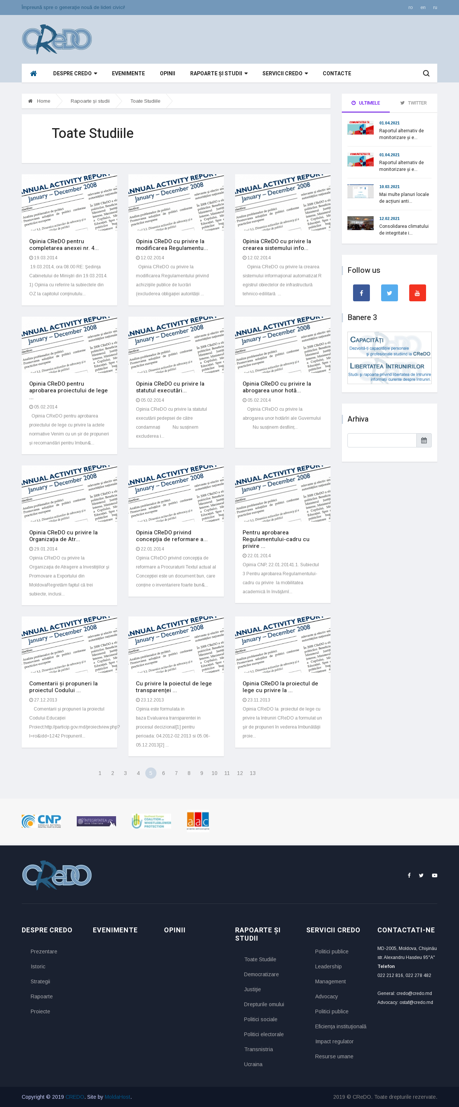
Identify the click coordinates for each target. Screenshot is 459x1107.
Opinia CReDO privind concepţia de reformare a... (172, 535)
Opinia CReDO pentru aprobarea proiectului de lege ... (68, 390)
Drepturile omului (264, 1004)
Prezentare (44, 951)
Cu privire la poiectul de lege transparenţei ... (174, 686)
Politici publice (332, 951)
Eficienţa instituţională (340, 1026)
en (423, 7)
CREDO (75, 1097)
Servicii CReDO (285, 74)
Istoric (38, 966)
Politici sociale (260, 1019)
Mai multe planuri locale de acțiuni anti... (404, 198)
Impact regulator (334, 1041)
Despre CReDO (75, 74)
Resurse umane (334, 1056)
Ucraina (253, 1064)
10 (215, 773)
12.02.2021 (389, 218)
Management (330, 981)
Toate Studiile (145, 101)
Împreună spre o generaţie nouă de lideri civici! (73, 7)
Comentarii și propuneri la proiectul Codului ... (63, 686)
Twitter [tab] (413, 102)
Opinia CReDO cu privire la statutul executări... (170, 387)
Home (39, 101)
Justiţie (252, 989)
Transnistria (258, 1049)
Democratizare (261, 974)
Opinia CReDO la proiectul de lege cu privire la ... (280, 686)
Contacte (337, 74)
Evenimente (128, 74)
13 (253, 773)
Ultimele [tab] (366, 102)
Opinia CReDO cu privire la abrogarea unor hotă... (277, 387)
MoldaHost (117, 1097)
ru (435, 7)
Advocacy (326, 996)
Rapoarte (42, 996)
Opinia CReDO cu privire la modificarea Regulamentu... (172, 244)
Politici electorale (264, 1034)
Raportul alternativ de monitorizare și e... (401, 134)
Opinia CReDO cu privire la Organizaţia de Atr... (63, 535)
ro (410, 7)
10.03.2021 (389, 186)
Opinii (167, 74)
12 (240, 773)
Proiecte (40, 1011)
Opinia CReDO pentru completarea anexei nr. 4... (64, 244)
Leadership (328, 966)
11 (227, 773)
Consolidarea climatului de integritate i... (404, 229)
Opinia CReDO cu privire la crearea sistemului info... (277, 244)
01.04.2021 (389, 123)
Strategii (40, 981)
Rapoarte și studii (218, 74)
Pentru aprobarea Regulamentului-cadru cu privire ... (276, 539)
